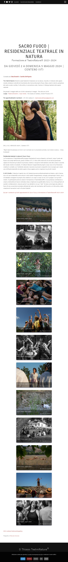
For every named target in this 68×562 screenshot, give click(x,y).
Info (41, 558)
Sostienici (38, 2)
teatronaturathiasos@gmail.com (44, 98)
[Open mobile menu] (65, 1)
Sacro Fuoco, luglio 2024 (34, 220)
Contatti (16, 2)
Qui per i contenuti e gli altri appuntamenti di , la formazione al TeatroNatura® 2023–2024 (33, 192)
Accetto (23, 558)
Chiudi (46, 558)
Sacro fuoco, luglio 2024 (34, 412)
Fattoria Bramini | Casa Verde (17, 94)
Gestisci (36, 558)
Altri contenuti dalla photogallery (12, 531)
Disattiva (29, 558)
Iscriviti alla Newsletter (27, 2)
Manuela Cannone (14, 535)
